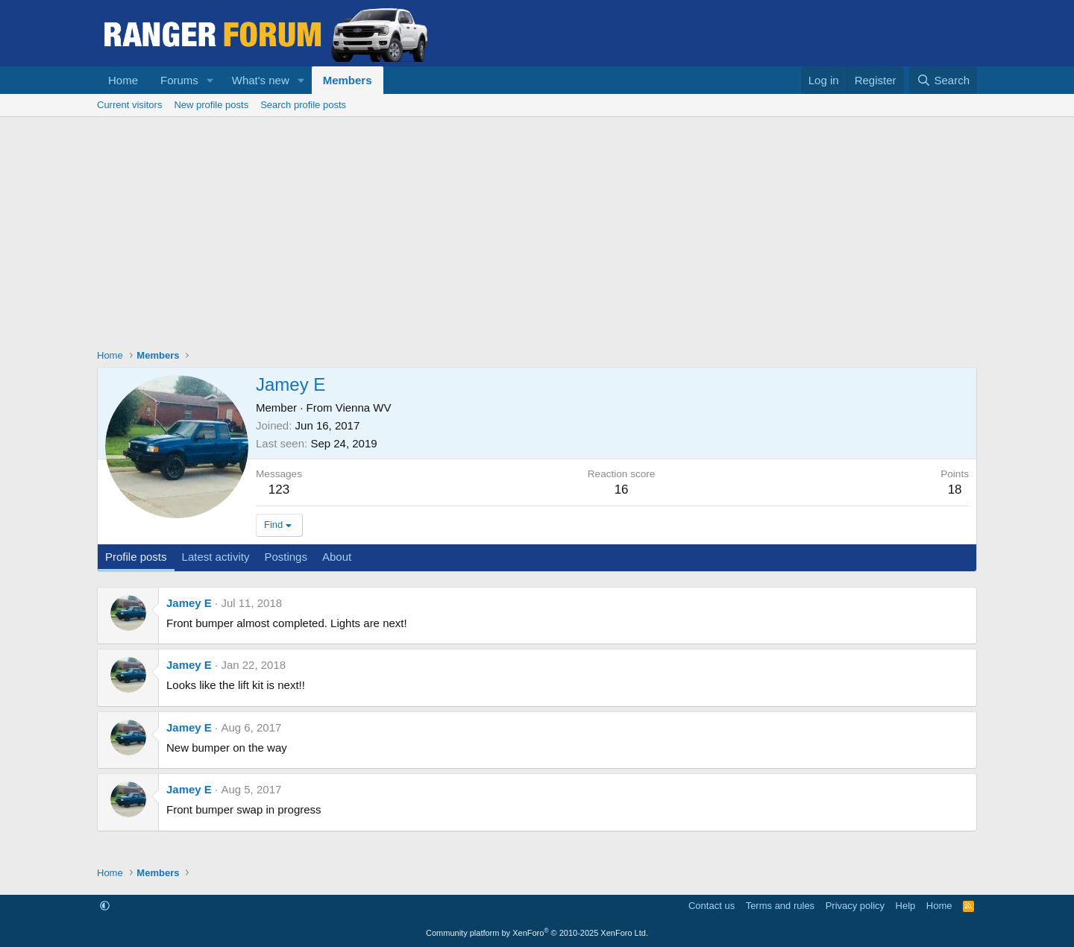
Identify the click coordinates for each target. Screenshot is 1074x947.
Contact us (711, 905)
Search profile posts (303, 104)
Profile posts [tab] (136, 556)
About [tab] (336, 556)
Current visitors (129, 104)
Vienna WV (364, 407)
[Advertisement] (537, 229)
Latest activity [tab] (216, 556)
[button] (210, 80)
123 (278, 489)
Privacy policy (855, 905)
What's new (260, 80)
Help (906, 905)
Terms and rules (780, 905)
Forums (179, 80)
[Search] (943, 80)
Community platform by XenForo (537, 932)
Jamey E (189, 603)
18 (955, 489)
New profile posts (211, 104)
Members (347, 80)
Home (123, 80)
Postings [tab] (285, 556)
